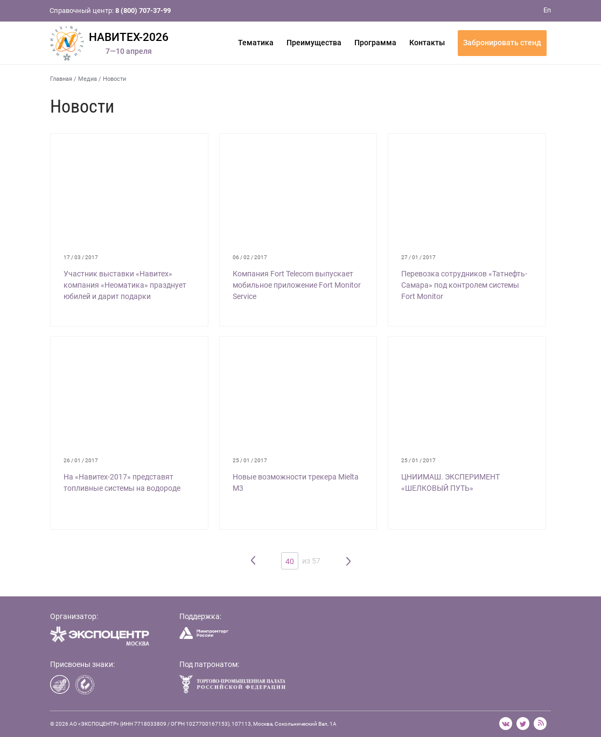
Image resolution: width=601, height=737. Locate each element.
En (547, 10)
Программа (375, 42)
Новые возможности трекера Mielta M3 (296, 482)
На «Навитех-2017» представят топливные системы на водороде (122, 482)
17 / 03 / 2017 (81, 257)
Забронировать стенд (502, 42)
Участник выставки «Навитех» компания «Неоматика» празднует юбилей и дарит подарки (125, 285)
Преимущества (313, 42)
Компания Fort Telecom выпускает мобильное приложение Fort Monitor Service (297, 285)
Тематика (256, 42)
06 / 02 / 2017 (250, 257)
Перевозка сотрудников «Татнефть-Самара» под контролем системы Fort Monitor (464, 285)
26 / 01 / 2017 (81, 460)
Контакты (427, 42)
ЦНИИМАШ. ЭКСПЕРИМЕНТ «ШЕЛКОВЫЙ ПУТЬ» (450, 482)
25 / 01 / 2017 (250, 460)
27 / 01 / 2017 (418, 257)
